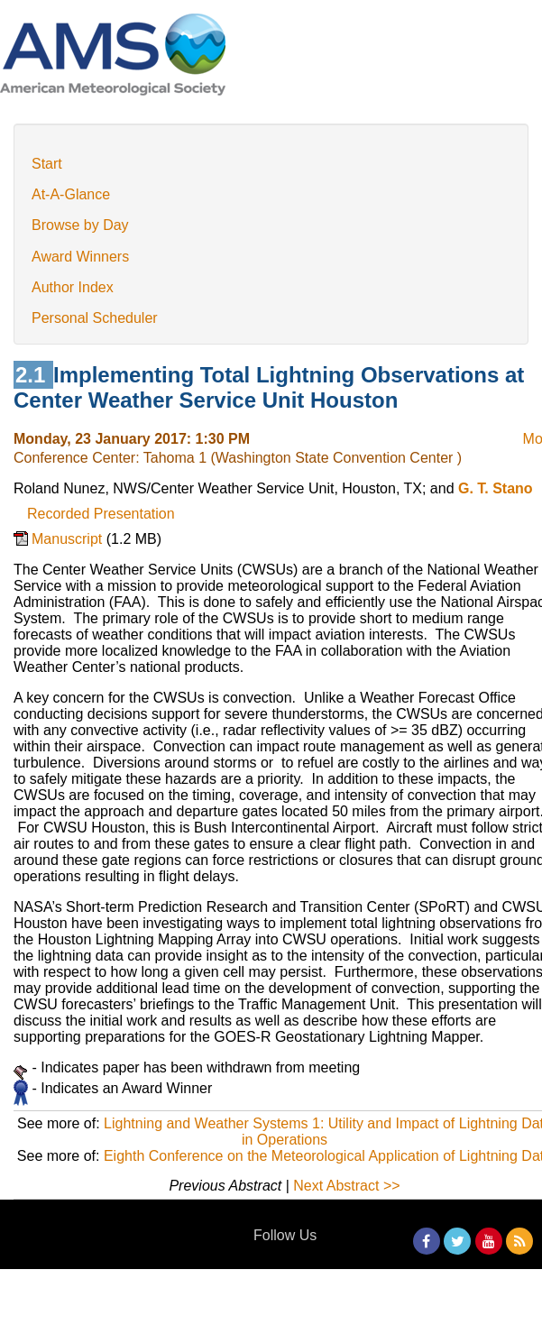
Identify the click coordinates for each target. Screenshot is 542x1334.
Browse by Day (80, 225)
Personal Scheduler (95, 318)
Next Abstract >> (346, 1185)
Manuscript (69, 539)
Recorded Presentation (101, 513)
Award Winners (80, 256)
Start (47, 163)
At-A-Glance (71, 194)
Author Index (73, 287)
